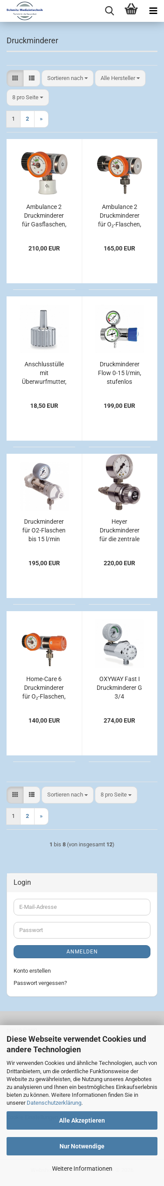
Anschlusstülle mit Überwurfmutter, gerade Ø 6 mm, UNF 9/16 (44, 373)
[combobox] (68, 78)
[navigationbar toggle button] (153, 11)
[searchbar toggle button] (109, 11)
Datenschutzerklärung (54, 1102)
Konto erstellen (32, 970)
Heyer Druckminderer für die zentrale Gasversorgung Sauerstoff (119, 530)
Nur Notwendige (82, 1146)
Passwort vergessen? (40, 983)
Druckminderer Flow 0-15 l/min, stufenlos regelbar (119, 373)
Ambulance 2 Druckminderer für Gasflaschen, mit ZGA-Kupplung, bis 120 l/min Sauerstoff (44, 216)
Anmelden (82, 952)
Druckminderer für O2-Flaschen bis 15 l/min (44, 530)
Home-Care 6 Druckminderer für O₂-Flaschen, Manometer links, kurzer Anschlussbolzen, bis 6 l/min (44, 688)
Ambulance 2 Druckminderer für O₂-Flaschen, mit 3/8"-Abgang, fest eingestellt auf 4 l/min (120, 216)
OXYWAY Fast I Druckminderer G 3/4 (119, 687)
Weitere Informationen (82, 1168)
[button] (15, 78)
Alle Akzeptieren (82, 1120)
